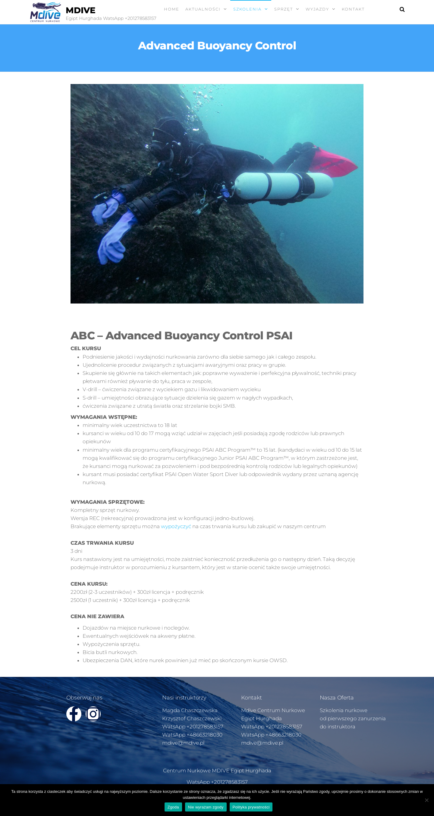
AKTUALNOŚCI (203, 9)
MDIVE (81, 10)
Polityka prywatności (251, 807)
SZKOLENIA (247, 9)
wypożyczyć (176, 526)
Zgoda (173, 807)
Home (171, 9)
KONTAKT (353, 9)
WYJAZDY (317, 9)
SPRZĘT (283, 9)
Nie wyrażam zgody (206, 807)
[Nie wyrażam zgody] (426, 800)
